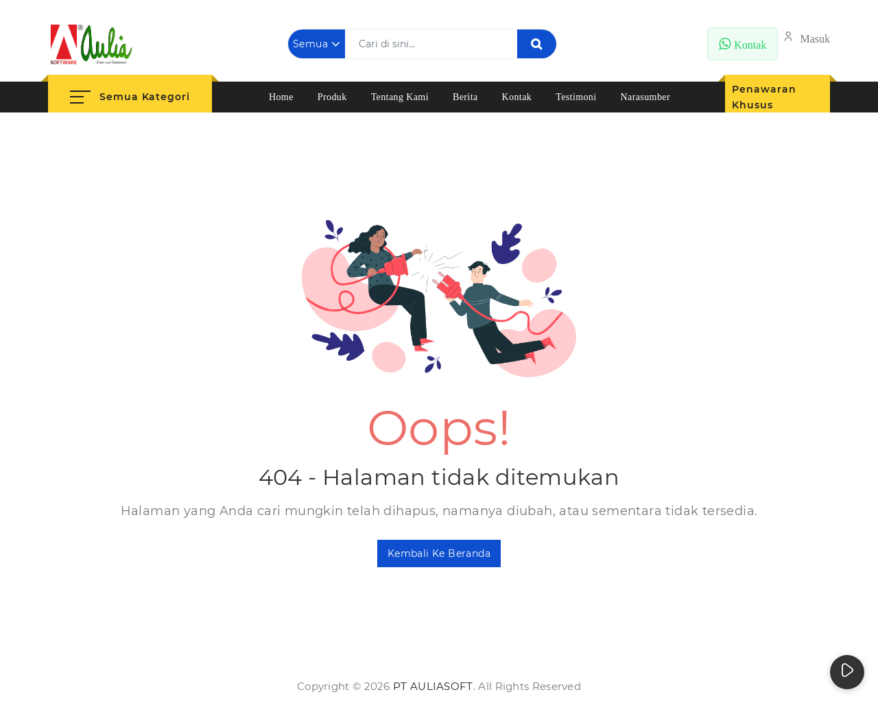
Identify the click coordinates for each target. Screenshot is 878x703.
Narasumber (645, 97)
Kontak (517, 97)
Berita (465, 97)
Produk (332, 97)
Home (281, 97)
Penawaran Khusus (764, 97)
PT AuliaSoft (433, 686)
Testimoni (576, 97)
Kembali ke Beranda (439, 553)
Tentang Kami (400, 97)
